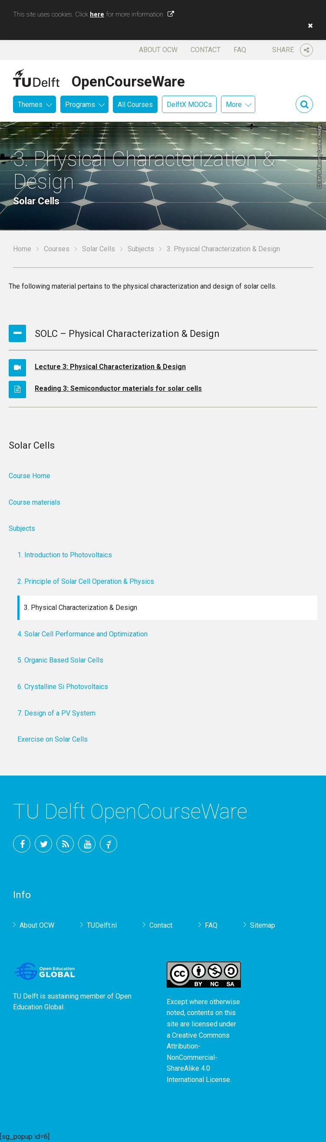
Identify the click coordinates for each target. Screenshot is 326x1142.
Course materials (34, 502)
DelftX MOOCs (189, 104)
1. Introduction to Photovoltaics (64, 555)
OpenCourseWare (128, 80)
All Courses (135, 104)
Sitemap (262, 925)
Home (22, 249)
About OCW (158, 50)
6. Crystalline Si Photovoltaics (62, 687)
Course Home (29, 476)
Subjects (141, 249)
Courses (56, 249)
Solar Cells (98, 249)
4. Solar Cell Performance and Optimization (82, 634)
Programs (80, 104)
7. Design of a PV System (56, 713)
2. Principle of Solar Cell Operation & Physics (85, 581)
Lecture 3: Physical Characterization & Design (110, 367)
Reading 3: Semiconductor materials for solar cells (118, 388)
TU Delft (108, 843)
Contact (206, 50)
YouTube (86, 843)
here (97, 14)
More (234, 104)
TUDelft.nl (102, 925)
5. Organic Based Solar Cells (60, 660)
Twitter (43, 843)
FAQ (240, 50)
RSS (65, 843)
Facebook (21, 843)
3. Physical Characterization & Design (80, 607)
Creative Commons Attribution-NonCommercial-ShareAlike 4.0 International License (198, 1057)
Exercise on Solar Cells (52, 739)
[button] (308, 25)
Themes (30, 104)
